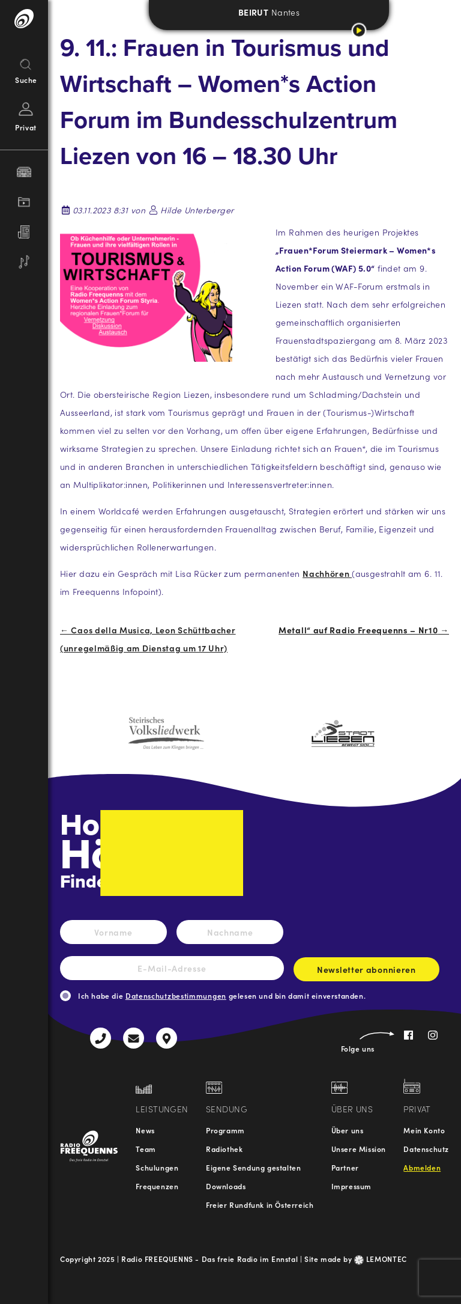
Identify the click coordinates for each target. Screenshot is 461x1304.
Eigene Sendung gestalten (253, 1167)
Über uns (347, 1130)
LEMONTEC (380, 1259)
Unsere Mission (358, 1149)
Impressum (351, 1186)
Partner (345, 1167)
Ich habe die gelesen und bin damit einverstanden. (222, 995)
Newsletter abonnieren (366, 972)
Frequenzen (157, 1186)
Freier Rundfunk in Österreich (259, 1204)
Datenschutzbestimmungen (175, 995)
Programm (225, 1130)
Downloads (226, 1186)
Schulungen (157, 1167)
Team (145, 1149)
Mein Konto (424, 1130)
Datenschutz (426, 1149)
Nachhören (327, 573)
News (145, 1130)
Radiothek (224, 1149)
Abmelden (422, 1167)
